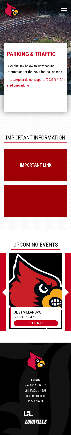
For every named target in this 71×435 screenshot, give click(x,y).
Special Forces (35, 396)
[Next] (68, 292)
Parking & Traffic (35, 385)
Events (35, 379)
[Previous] (3, 292)
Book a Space (36, 401)
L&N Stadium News (35, 390)
